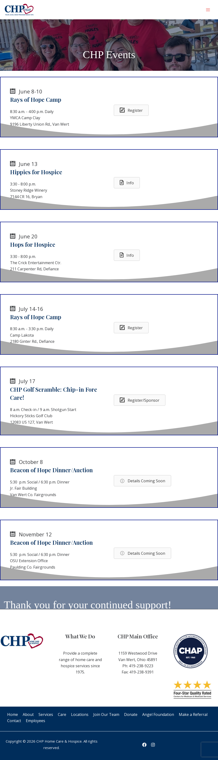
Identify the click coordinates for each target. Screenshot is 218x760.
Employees (35, 720)
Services (45, 714)
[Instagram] (153, 745)
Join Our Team (106, 714)
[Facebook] (144, 745)
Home (12, 714)
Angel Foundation (158, 714)
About (28, 714)
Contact (14, 720)
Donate (130, 714)
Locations (79, 714)
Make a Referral (193, 714)
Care (62, 714)
